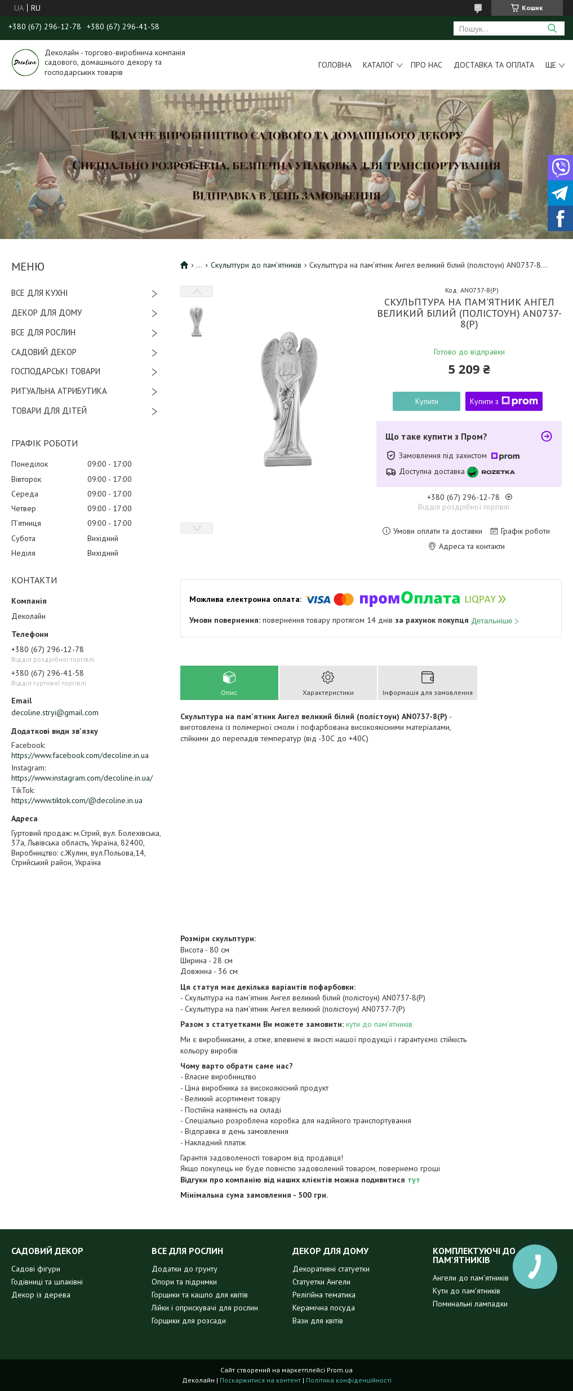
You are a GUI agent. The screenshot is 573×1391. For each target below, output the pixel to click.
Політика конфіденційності (349, 1380)
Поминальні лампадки (470, 1304)
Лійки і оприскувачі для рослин (205, 1308)
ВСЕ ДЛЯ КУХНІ (39, 292)
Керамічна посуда (323, 1308)
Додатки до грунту (184, 1269)
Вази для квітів (317, 1320)
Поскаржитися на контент (260, 1380)
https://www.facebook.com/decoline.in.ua (80, 755)
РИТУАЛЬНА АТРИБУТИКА (59, 391)
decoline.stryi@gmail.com (55, 712)
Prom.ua (340, 1370)
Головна (335, 65)
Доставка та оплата (494, 65)
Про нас (426, 65)
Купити (426, 401)
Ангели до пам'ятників (471, 1278)
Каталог (378, 65)
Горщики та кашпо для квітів (200, 1295)
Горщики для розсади (189, 1320)
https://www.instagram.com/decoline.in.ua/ (82, 778)
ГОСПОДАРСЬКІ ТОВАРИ (55, 371)
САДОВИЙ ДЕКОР (44, 352)
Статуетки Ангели (321, 1282)
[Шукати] (552, 28)
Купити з (504, 401)
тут (413, 1180)
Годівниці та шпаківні (47, 1282)
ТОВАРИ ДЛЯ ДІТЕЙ (49, 410)
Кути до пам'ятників (466, 1291)
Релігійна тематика (324, 1295)
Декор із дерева (40, 1295)
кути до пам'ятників (378, 1024)
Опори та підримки (184, 1282)
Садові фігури (35, 1269)
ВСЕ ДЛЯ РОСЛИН (43, 332)
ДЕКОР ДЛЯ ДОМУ (46, 312)
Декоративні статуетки (331, 1269)
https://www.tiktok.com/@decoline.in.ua (77, 800)
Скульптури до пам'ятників (256, 265)
